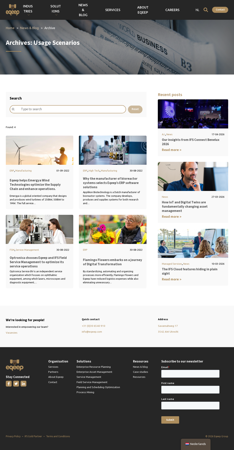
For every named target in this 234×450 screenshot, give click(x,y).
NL (197, 10)
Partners (53, 371)
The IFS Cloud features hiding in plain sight (190, 271)
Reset (135, 109)
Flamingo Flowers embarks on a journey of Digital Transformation (112, 262)
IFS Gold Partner (33, 436)
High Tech (94, 170)
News (169, 134)
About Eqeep (166, 9)
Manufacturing (23, 170)
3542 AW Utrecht (168, 331)
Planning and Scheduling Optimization (98, 387)
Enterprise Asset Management (94, 371)
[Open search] (205, 9)
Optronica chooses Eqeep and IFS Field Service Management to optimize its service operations (38, 262)
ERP (12, 170)
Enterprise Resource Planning (94, 366)
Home (10, 28)
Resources (139, 376)
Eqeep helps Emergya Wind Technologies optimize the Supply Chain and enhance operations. (35, 184)
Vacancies (11, 332)
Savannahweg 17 (168, 325)
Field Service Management (92, 382)
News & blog (140, 366)
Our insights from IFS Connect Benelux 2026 (190, 142)
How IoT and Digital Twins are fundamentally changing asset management (185, 206)
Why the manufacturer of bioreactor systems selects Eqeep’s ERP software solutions (111, 182)
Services (149, 9)
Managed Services (172, 263)
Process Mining (85, 392)
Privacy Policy (13, 436)
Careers (184, 9)
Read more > (171, 150)
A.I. (163, 134)
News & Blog (132, 9)
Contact (220, 9)
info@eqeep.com (92, 331)
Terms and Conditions (58, 436)
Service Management (27, 249)
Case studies (140, 371)
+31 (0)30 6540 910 (93, 325)
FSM (12, 249)
